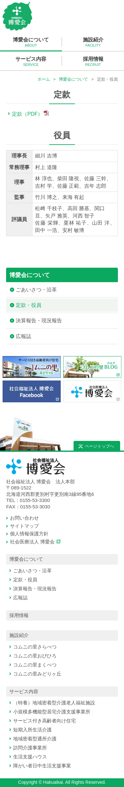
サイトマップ (24, 526)
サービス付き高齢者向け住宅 (44, 720)
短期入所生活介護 (32, 729)
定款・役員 (28, 305)
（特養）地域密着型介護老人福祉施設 (54, 702)
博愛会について (73, 79)
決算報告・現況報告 (39, 320)
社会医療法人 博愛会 (32, 541)
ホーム (44, 79)
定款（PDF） (27, 114)
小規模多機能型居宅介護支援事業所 (51, 711)
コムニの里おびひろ (35, 655)
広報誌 (23, 336)
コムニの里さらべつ (35, 646)
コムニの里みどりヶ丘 (37, 673)
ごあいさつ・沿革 (36, 289)
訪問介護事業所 (30, 747)
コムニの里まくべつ (35, 664)
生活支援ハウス (30, 756)
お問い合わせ (24, 518)
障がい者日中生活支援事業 (42, 765)
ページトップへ (99, 446)
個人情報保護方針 (29, 533)
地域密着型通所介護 (35, 738)
